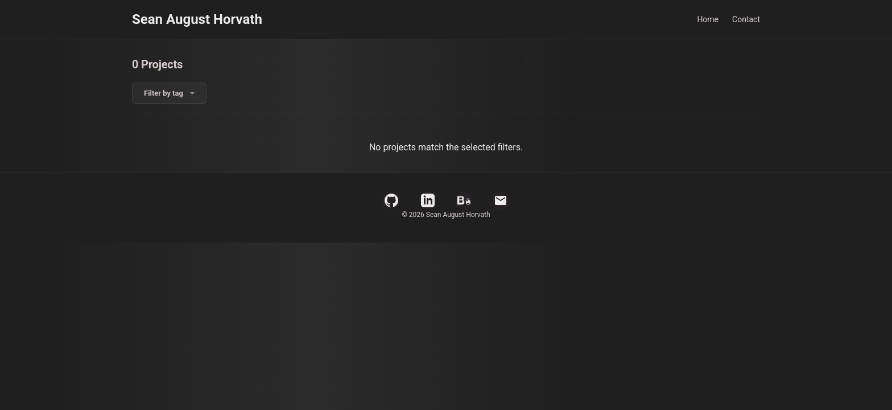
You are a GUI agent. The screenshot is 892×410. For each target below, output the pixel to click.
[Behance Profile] (464, 200)
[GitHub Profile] (391, 200)
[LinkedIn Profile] (428, 200)
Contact (746, 19)
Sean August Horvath (197, 19)
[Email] (501, 200)
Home (707, 19)
